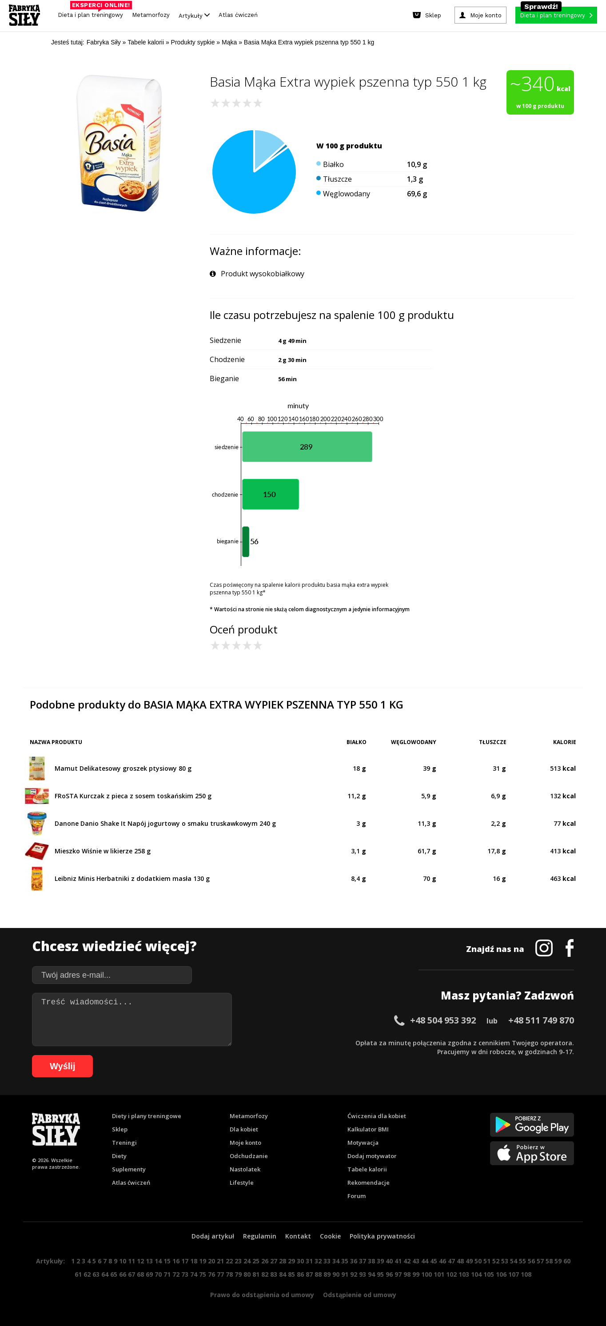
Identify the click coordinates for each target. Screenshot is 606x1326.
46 (442, 1261)
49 (469, 1261)
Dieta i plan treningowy (93, 12)
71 (167, 1274)
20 (211, 1261)
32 (318, 1261)
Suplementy (129, 1169)
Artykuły (194, 15)
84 (282, 1274)
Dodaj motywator (372, 1156)
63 (96, 1274)
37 (362, 1261)
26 (264, 1261)
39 (380, 1261)
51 (486, 1261)
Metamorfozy (151, 15)
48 (460, 1261)
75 (202, 1274)
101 (439, 1274)
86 (300, 1274)
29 (291, 1261)
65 (113, 1274)
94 (371, 1274)
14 (158, 1261)
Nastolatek (245, 1169)
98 (407, 1274)
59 (558, 1261)
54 (513, 1261)
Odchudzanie (249, 1156)
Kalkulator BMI (368, 1129)
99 (415, 1274)
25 (255, 1261)
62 (87, 1274)
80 (247, 1274)
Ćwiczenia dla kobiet (376, 1116)
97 (398, 1274)
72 (175, 1274)
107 (513, 1274)
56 (531, 1261)
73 (184, 1274)
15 (167, 1261)
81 (255, 1274)
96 (389, 1274)
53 (504, 1261)
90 (335, 1274)
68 (140, 1274)
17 (184, 1261)
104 (476, 1274)
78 (229, 1274)
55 (522, 1261)
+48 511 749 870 (541, 1020)
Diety (119, 1156)
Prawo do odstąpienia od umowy (262, 1294)
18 (193, 1261)
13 (149, 1261)
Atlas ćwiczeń (238, 15)
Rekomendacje (368, 1183)
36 (353, 1261)
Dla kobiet (244, 1129)
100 (426, 1274)
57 (540, 1261)
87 (309, 1274)
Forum (356, 1196)
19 (202, 1261)
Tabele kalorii (367, 1169)
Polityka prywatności (382, 1236)
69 (149, 1274)
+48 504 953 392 (443, 1020)
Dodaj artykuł (212, 1236)
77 (220, 1274)
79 (238, 1274)
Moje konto (245, 1143)
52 (495, 1261)
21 (220, 1261)
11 (131, 1261)
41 (398, 1261)
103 (463, 1274)
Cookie (330, 1236)
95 (380, 1274)
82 (264, 1274)
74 (193, 1274)
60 (566, 1261)
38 (371, 1261)
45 (433, 1261)
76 (211, 1274)
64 (104, 1274)
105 (488, 1274)
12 (140, 1261)
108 (526, 1274)
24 (247, 1261)
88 (318, 1274)
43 (415, 1261)
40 (389, 1261)
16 (175, 1261)
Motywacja (363, 1143)
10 (122, 1261)
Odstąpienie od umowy (359, 1294)
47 (451, 1261)
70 (158, 1274)
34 (335, 1261)
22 (229, 1261)
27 (273, 1261)
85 (291, 1274)
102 (451, 1274)
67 (131, 1274)
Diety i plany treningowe (146, 1116)
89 (327, 1274)
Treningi (124, 1143)
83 (273, 1274)
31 (309, 1261)
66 (122, 1274)
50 (478, 1261)
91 (344, 1274)
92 (353, 1274)
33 (327, 1261)
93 (362, 1274)
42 (407, 1261)
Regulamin (259, 1236)
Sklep (120, 1129)
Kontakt (298, 1236)
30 (300, 1261)
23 (238, 1261)
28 (282, 1261)
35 (344, 1261)
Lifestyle (242, 1183)
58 (549, 1261)
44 (424, 1261)
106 (501, 1274)
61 (78, 1274)
